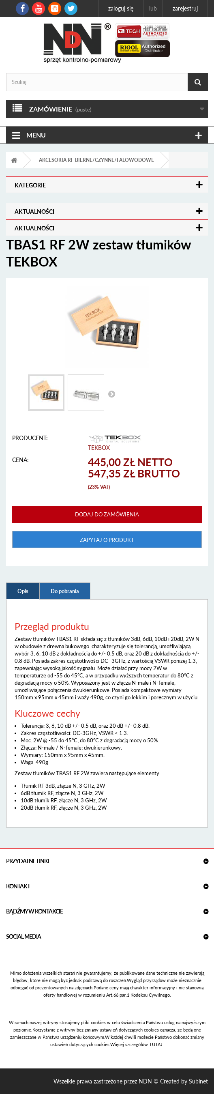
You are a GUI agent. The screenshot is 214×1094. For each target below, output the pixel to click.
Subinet (198, 1081)
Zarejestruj (185, 8)
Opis (22, 591)
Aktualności (34, 211)
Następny (111, 394)
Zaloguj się (120, 8)
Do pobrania (65, 591)
